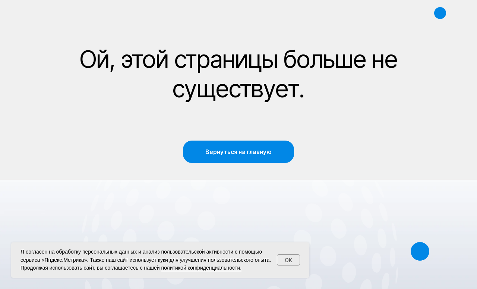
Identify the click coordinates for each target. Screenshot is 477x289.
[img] (441, 13)
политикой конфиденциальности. (201, 268)
